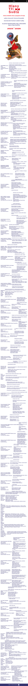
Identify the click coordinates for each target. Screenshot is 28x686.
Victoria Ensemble (19, 18)
